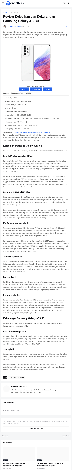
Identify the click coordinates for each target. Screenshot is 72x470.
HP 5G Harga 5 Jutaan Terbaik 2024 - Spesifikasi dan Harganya (17, 464)
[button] (3, 3)
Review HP (21, 377)
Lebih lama (66, 436)
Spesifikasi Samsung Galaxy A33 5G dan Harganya (33, 132)
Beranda (6, 12)
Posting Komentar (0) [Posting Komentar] (36, 428)
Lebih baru (5, 436)
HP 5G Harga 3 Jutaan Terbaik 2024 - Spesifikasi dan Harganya (50, 464)
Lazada (47, 89)
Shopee (24, 89)
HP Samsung (15, 12)
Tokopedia (36, 89)
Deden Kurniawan (19, 386)
